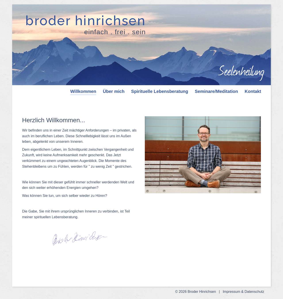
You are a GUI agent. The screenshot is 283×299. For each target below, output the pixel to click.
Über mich (113, 91)
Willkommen (83, 91)
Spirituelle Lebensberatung (159, 91)
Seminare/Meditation (216, 91)
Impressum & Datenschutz (243, 291)
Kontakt (253, 91)
